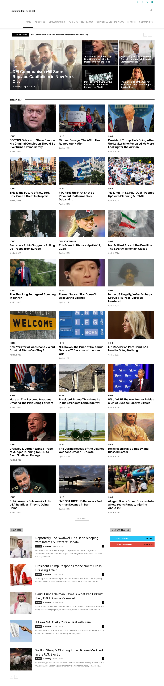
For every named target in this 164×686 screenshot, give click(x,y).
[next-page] (16, 677)
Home (28, 21)
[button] (151, 10)
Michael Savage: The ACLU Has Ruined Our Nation (79, 142)
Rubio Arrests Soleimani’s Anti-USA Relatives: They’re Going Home (30, 504)
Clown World (57, 21)
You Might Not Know (80, 21)
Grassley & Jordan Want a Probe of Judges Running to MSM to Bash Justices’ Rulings (31, 452)
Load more (82, 518)
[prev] (145, 35)
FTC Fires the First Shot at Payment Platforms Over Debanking (76, 196)
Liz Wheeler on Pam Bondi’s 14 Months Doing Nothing (128, 348)
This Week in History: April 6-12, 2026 (80, 247)
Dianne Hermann (67, 241)
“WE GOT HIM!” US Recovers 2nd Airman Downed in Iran (80, 502)
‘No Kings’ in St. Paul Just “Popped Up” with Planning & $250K (131, 194)
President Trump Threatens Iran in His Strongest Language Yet (80, 401)
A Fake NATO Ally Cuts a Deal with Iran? (63, 622)
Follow (149, 538)
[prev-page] (11, 677)
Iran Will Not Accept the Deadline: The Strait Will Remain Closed (130, 247)
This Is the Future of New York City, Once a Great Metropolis (30, 194)
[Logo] (23, 10)
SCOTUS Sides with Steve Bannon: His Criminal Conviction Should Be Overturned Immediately (33, 144)
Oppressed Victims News (110, 21)
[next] (150, 35)
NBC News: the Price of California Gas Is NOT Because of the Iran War (81, 350)
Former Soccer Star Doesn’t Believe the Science (77, 296)
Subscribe (148, 544)
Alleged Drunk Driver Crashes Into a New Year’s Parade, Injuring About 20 (131, 504)
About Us (40, 21)
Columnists (146, 21)
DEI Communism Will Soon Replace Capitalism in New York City (59, 35)
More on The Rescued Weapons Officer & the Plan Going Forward (32, 401)
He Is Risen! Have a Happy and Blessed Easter (128, 450)
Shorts (131, 21)
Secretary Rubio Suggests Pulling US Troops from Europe (32, 247)
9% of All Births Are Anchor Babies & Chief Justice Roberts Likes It (131, 401)
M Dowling (47, 546)
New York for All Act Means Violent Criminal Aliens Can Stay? (32, 348)
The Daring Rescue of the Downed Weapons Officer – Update (82, 450)
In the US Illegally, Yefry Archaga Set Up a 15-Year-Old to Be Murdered (130, 298)
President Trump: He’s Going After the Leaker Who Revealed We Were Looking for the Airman (131, 144)
